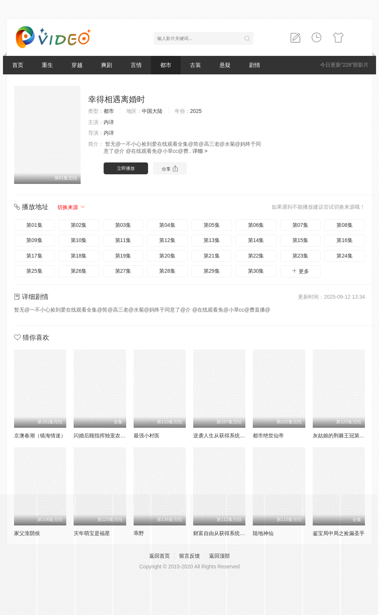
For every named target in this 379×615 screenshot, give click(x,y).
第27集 (123, 271)
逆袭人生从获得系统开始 (221, 435)
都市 (165, 65)
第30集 (256, 271)
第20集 (167, 256)
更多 (300, 271)
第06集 (256, 225)
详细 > (199, 151)
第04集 (167, 225)
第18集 (79, 256)
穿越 (77, 65)
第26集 (79, 271)
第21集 (212, 256)
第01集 (34, 225)
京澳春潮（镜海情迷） (40, 435)
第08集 (344, 225)
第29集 (212, 271)
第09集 (34, 240)
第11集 (123, 240)
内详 (109, 122)
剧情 (254, 65)
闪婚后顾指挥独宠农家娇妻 (105, 435)
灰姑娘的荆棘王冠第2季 (340, 435)
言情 (136, 65)
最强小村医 (147, 435)
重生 (47, 65)
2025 (196, 111)
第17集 (34, 256)
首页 (17, 65)
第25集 (34, 271)
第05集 (212, 225)
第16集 (344, 240)
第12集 (167, 240)
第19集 (123, 256)
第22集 (256, 256)
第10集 (79, 240)
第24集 (344, 256)
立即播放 (126, 168)
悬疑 (225, 65)
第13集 (212, 240)
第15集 (300, 240)
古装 (195, 65)
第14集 (256, 240)
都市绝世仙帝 (268, 435)
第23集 (300, 256)
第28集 (167, 271)
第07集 (300, 225)
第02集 (79, 225)
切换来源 (71, 207)
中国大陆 (152, 111)
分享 (170, 168)
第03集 (123, 225)
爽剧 (106, 65)
